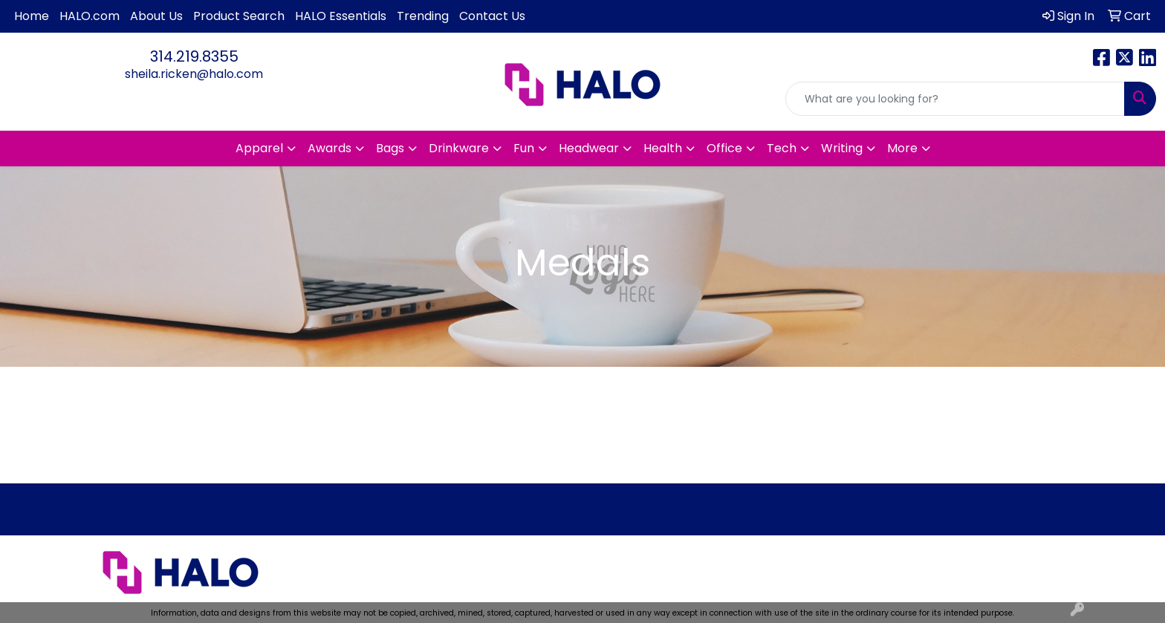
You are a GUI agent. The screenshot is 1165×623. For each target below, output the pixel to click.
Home (31, 16)
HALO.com (89, 16)
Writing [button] (842, 148)
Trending (423, 16)
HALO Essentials (340, 16)
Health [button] (662, 148)
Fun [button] (523, 148)
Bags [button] (390, 148)
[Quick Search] (955, 99)
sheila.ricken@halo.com (194, 73)
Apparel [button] (259, 148)
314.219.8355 (194, 56)
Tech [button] (781, 148)
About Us (156, 16)
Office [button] (724, 148)
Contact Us (492, 16)
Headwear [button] (589, 148)
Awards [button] (329, 148)
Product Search (239, 16)
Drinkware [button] (459, 148)
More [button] (902, 148)
